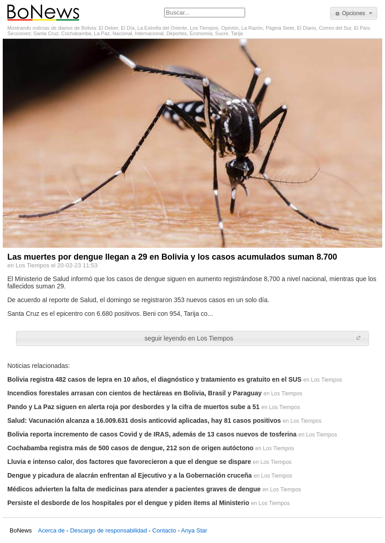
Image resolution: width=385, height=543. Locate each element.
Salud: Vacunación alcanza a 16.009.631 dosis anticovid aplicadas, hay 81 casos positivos (144, 420)
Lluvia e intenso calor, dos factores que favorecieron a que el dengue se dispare (129, 461)
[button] (353, 13)
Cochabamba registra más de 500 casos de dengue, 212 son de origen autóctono (130, 448)
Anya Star (194, 530)
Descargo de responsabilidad (108, 530)
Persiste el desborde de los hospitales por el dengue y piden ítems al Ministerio (128, 502)
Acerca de (51, 530)
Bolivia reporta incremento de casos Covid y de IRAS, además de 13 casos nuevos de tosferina (152, 434)
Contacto (164, 530)
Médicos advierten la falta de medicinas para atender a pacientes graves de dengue (134, 489)
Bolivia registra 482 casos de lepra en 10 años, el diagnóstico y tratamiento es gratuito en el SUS (154, 379)
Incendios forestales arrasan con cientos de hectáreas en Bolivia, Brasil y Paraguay (134, 393)
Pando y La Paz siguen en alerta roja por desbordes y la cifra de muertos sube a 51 (133, 406)
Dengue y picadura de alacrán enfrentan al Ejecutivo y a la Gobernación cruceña (129, 475)
